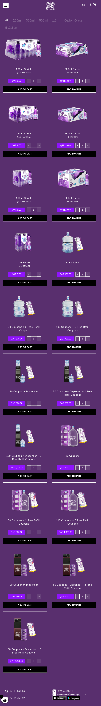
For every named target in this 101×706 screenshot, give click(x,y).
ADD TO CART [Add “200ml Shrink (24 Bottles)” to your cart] (25, 89)
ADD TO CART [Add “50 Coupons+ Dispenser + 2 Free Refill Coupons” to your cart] (74, 411)
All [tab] (7, 20)
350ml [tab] (30, 20)
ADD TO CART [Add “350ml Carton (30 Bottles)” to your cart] (74, 154)
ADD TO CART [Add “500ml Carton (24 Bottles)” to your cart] (74, 218)
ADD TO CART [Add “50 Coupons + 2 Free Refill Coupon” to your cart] (25, 347)
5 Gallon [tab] (11, 27)
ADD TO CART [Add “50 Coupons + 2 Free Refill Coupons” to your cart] (25, 540)
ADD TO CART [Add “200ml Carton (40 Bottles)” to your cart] (74, 89)
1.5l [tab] (54, 20)
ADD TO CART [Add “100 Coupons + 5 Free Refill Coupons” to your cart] (74, 347)
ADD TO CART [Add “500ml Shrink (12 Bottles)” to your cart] (25, 218)
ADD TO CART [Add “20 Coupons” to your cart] (74, 283)
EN (84, 5)
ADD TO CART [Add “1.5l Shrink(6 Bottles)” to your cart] (25, 283)
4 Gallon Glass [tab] (72, 20)
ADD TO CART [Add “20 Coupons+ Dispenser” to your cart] (25, 411)
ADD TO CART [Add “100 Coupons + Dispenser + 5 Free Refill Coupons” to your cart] (25, 476)
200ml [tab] (17, 20)
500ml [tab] (43, 20)
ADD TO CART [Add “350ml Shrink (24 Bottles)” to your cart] (25, 154)
